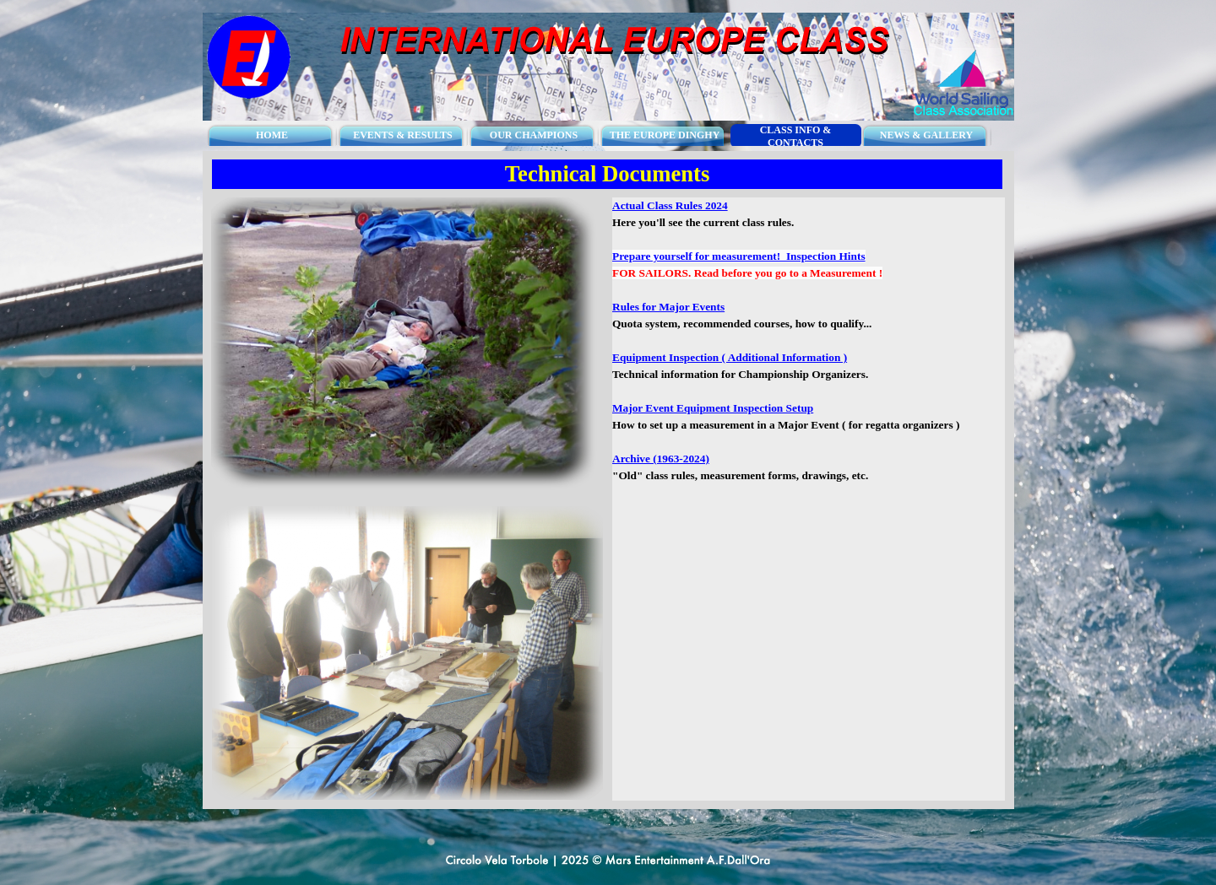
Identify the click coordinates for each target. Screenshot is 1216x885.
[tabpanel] (808, 349)
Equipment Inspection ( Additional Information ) (729, 357)
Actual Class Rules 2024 (670, 205)
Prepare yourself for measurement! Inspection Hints (739, 256)
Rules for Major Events (668, 306)
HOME (272, 135)
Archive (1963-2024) (660, 458)
